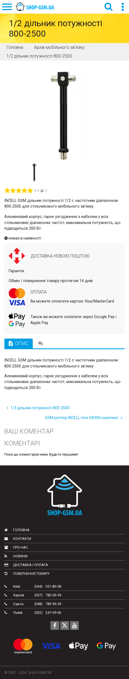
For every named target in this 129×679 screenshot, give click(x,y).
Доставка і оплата (26, 565)
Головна (16, 530)
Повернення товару (26, 574)
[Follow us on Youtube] (74, 625)
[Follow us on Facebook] (54, 625)
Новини (16, 556)
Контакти (17, 539)
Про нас (16, 547)
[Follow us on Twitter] (64, 625)
